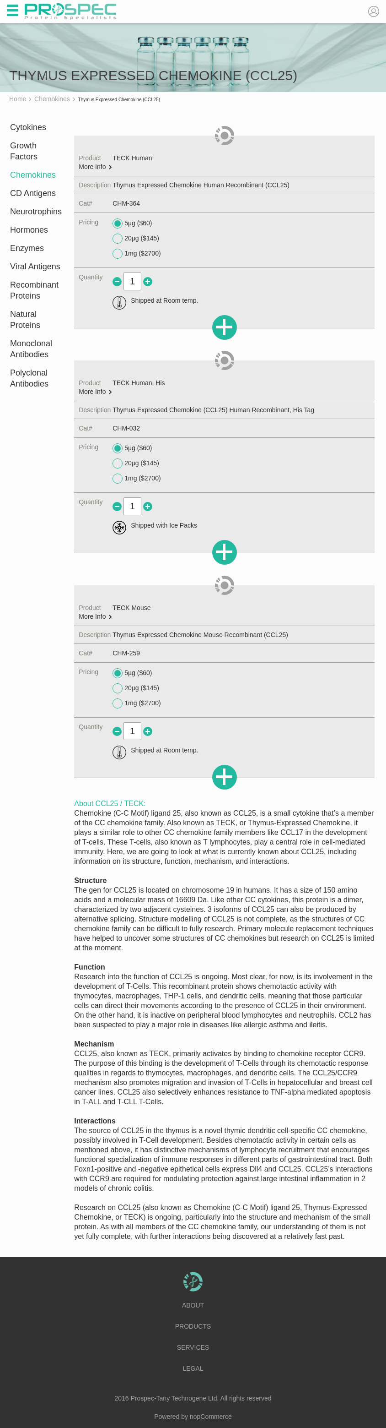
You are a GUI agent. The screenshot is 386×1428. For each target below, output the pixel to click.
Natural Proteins (25, 320)
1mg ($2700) (137, 254)
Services (193, 1347)
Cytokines (28, 127)
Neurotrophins (36, 211)
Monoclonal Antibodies (31, 349)
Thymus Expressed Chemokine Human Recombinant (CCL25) (201, 185)
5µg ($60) (132, 223)
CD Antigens (33, 193)
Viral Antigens (35, 266)
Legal (192, 1368)
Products (193, 1326)
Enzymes (27, 248)
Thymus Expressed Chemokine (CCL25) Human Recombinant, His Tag (213, 410)
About (193, 1305)
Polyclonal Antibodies (29, 378)
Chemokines (33, 175)
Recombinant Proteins (34, 290)
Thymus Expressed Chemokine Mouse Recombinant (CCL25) (200, 634)
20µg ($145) (136, 239)
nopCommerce (211, 1416)
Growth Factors (24, 151)
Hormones (29, 229)
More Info (95, 167)
